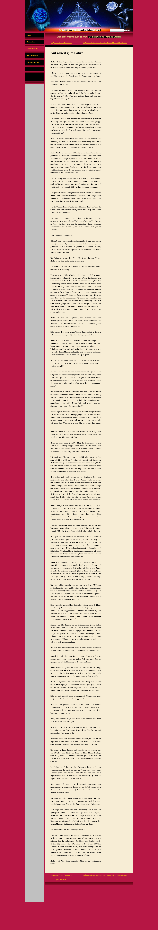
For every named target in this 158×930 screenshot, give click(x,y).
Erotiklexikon (31, 42)
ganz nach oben (61, 879)
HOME (29, 35)
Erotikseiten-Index (32, 55)
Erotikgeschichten (32, 49)
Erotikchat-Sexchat (33, 62)
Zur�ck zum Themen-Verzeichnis (61, 43)
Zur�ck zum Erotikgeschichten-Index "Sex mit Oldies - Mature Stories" (105, 43)
